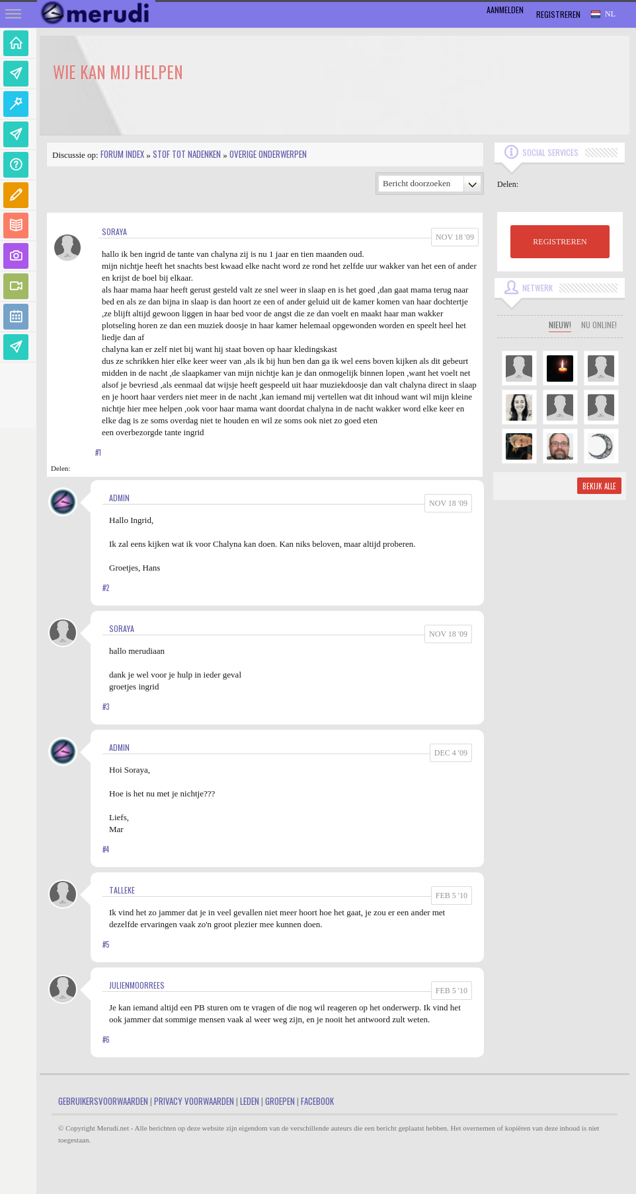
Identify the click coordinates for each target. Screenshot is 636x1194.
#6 (106, 1039)
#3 (105, 706)
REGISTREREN (559, 241)
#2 (105, 587)
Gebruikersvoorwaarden (103, 1100)
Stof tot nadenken (187, 153)
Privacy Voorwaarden (194, 1100)
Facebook (317, 1100)
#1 (98, 452)
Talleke (122, 890)
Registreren (558, 14)
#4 (105, 849)
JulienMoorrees (137, 985)
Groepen (280, 1100)
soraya (114, 231)
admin (119, 497)
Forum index (122, 153)
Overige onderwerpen (268, 153)
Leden (249, 1100)
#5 (105, 944)
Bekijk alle (599, 486)
